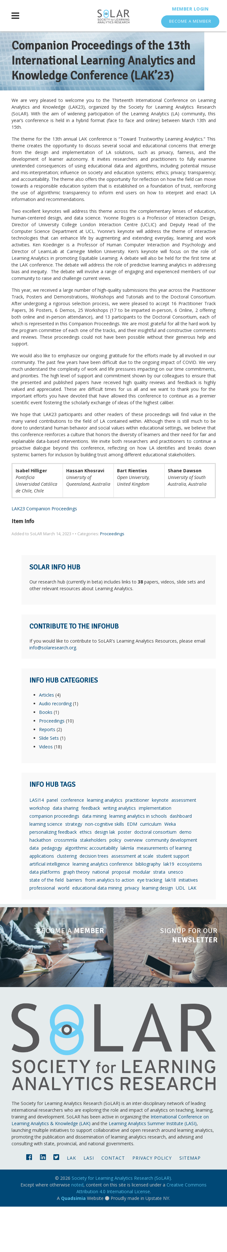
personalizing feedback (53, 877)
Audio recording (55, 749)
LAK (192, 933)
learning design (157, 933)
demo (185, 877)
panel (52, 845)
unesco (175, 917)
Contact (113, 1203)
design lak (105, 877)
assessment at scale (132, 901)
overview (133, 885)
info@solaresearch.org (52, 693)
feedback (90, 853)
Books (45, 757)
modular (141, 917)
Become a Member (190, 21)
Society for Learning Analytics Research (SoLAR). (122, 1223)
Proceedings (112, 579)
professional (42, 933)
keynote (160, 845)
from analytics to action (109, 925)
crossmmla (65, 885)
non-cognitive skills (104, 869)
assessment (183, 845)
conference (72, 845)
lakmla (127, 893)
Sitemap (190, 1203)
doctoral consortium (155, 877)
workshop (39, 853)
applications (41, 901)
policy (115, 885)
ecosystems (189, 909)
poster (124, 877)
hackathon (40, 885)
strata (159, 917)
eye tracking (149, 925)
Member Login (190, 9)
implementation (155, 853)
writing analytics (119, 853)
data (34, 893)
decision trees (94, 901)
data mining (94, 861)
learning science (45, 869)
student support (172, 901)
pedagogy (52, 893)
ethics (86, 877)
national (100, 917)
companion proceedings (54, 861)
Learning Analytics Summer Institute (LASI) (153, 1169)
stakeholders (93, 885)
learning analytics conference (103, 909)
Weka (170, 869)
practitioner (137, 845)
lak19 (168, 909)
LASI (88, 1203)
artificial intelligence (49, 909)
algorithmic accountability (91, 893)
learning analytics (104, 845)
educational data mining (97, 933)
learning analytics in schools (138, 861)
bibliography (148, 909)
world (63, 933)
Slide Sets (49, 783)
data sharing (65, 853)
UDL (180, 933)
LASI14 (36, 845)
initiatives (188, 925)
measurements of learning (164, 893)
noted (77, 1230)
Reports (47, 775)
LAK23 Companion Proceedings (44, 554)
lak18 (170, 925)
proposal (121, 917)
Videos (46, 792)
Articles (46, 740)
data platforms (44, 917)
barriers (74, 925)
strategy (73, 869)
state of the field (46, 925)
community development (171, 885)
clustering (67, 901)
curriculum (150, 869)
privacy (132, 933)
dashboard (181, 861)
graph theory (76, 917)
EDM (132, 869)
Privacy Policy (152, 1203)
